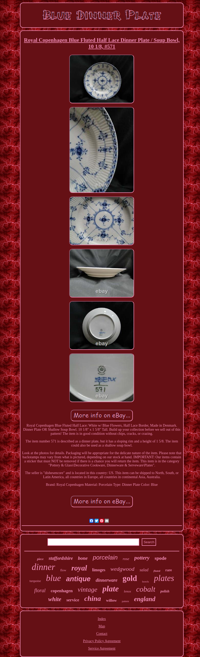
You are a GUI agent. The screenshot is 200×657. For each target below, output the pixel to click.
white (54, 599)
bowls (145, 581)
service (72, 600)
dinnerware (106, 580)
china (92, 598)
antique (78, 579)
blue (53, 578)
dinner (43, 567)
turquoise (35, 581)
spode (160, 558)
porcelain (105, 557)
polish (164, 591)
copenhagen (62, 590)
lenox (127, 591)
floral (39, 590)
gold (130, 578)
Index (102, 619)
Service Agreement (101, 648)
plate (110, 588)
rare (168, 570)
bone (83, 558)
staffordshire (61, 558)
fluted (157, 570)
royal (79, 568)
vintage (87, 589)
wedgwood (122, 569)
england (144, 599)
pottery (141, 558)
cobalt (145, 589)
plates (164, 578)
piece (40, 559)
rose (126, 559)
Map (102, 626)
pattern (125, 601)
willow (111, 600)
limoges (98, 570)
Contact (102, 634)
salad (143, 570)
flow (63, 570)
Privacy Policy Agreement (102, 641)
